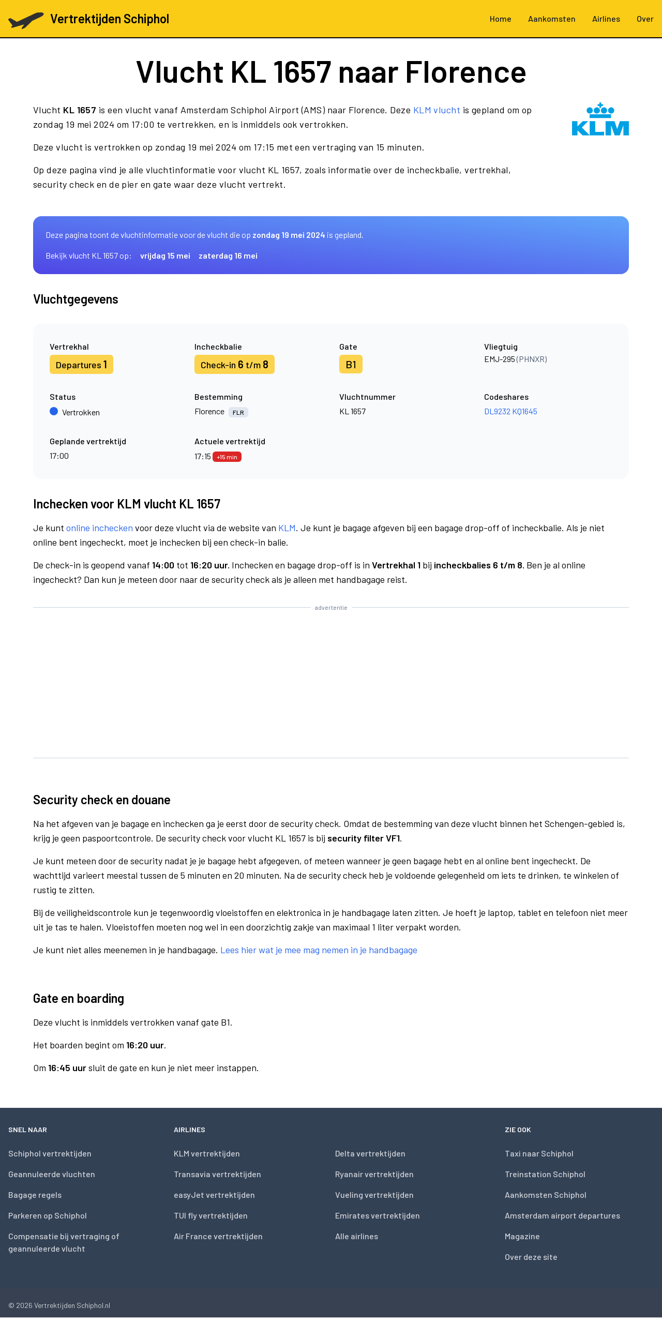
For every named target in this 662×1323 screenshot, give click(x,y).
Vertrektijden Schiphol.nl (72, 1305)
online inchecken (99, 527)
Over (645, 18)
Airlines (606, 18)
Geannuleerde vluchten (51, 1174)
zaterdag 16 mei (228, 255)
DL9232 (497, 411)
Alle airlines (356, 1236)
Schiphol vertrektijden (50, 1153)
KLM (287, 527)
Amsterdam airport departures (562, 1215)
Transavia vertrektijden (217, 1174)
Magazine (522, 1236)
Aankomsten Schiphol (545, 1194)
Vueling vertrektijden (374, 1194)
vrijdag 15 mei (165, 255)
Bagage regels (35, 1194)
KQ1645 (524, 411)
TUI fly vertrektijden (211, 1215)
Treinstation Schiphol (545, 1174)
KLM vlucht (437, 109)
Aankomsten (552, 18)
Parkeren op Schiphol (47, 1215)
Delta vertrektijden (370, 1153)
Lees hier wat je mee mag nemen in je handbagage (318, 949)
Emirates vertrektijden (377, 1215)
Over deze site (531, 1256)
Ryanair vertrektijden (374, 1174)
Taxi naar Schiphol (539, 1153)
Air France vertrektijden (218, 1236)
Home (500, 18)
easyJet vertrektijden (214, 1194)
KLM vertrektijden (207, 1153)
